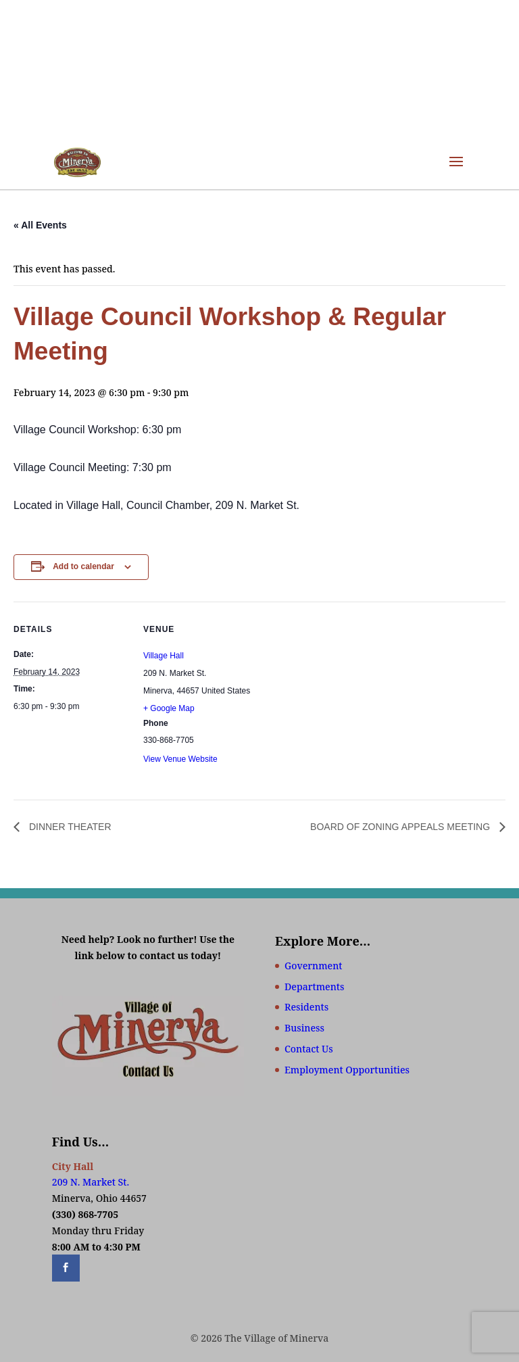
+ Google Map (169, 708)
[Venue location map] (344, 695)
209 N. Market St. (90, 1181)
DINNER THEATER (69, 826)
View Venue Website (180, 759)
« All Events (40, 225)
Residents (306, 1006)
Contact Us (309, 1048)
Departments (314, 986)
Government (313, 965)
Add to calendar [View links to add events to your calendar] (83, 566)
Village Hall (163, 655)
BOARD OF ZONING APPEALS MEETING (401, 826)
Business (304, 1027)
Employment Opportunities (347, 1069)
